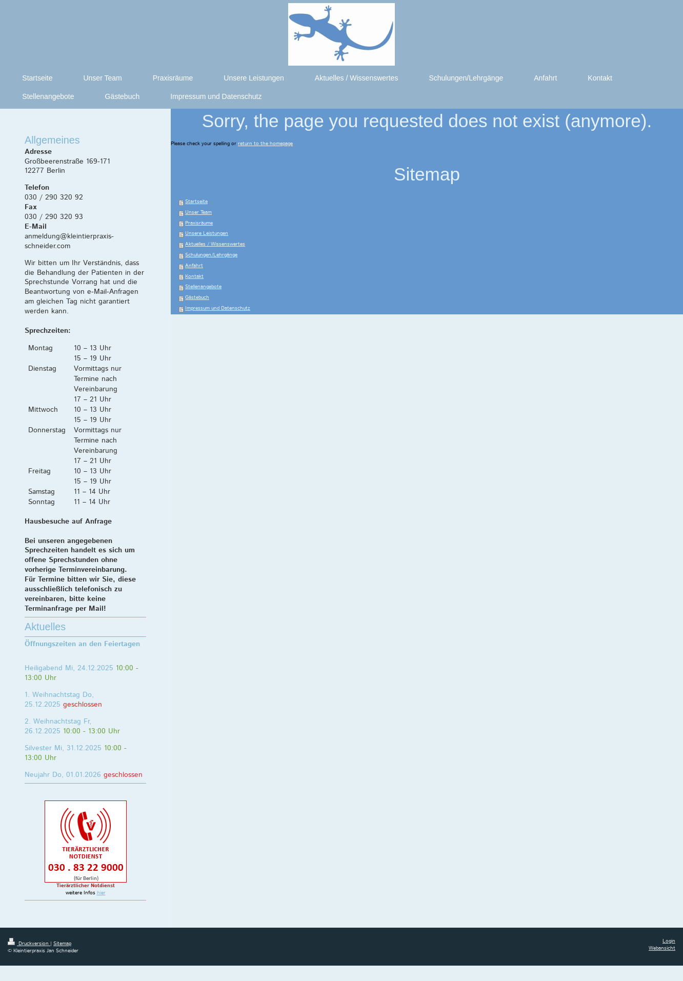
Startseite (196, 202)
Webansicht (662, 948)
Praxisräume (199, 223)
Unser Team (198, 212)
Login (668, 941)
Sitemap (62, 944)
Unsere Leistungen (206, 233)
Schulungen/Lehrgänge (211, 255)
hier (101, 893)
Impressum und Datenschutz (217, 308)
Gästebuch (197, 298)
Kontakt (194, 277)
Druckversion (29, 944)
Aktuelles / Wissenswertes (215, 244)
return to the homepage (265, 144)
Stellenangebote (203, 287)
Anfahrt (194, 266)
